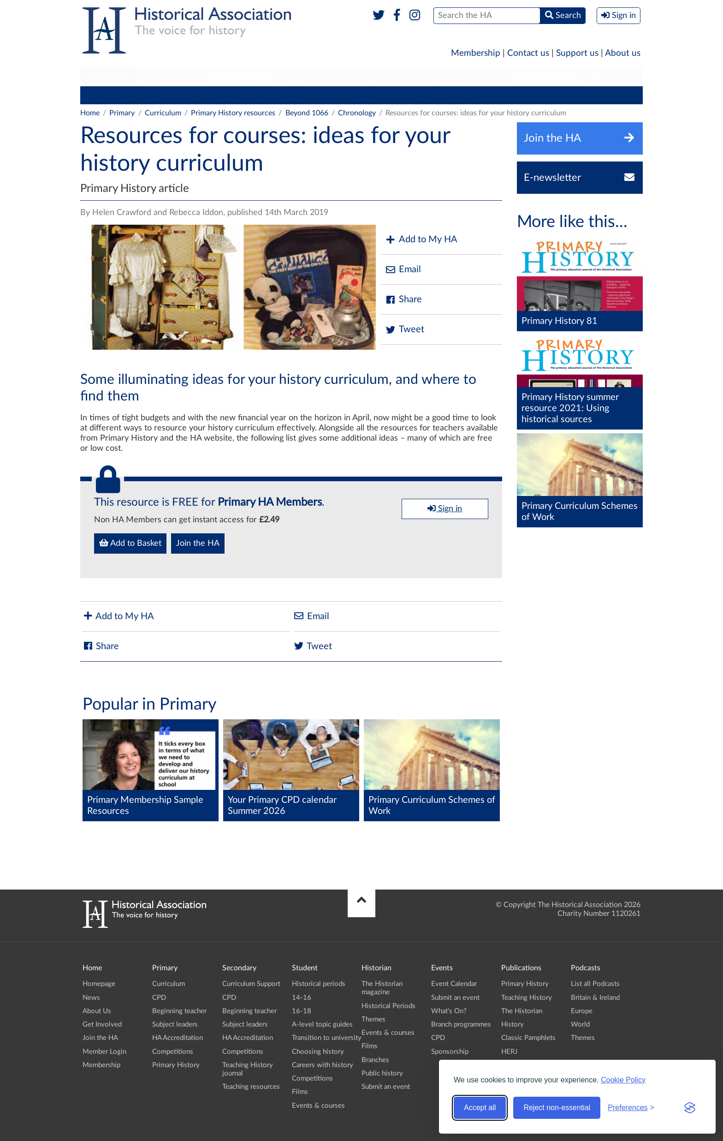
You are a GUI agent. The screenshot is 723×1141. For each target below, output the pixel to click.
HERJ (509, 1051)
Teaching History (526, 997)
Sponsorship (449, 1051)
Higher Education (319, 76)
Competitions (391, 95)
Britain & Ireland (595, 997)
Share (403, 300)
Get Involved (102, 1024)
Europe (582, 1011)
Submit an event (386, 1086)
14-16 (301, 997)
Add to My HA (421, 240)
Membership (475, 53)
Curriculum (103, 95)
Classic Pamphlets (528, 1037)
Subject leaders (260, 95)
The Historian (521, 1011)
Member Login (104, 1051)
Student (239, 76)
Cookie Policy (623, 1080)
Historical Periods (388, 1006)
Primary (109, 76)
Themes (373, 1019)
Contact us (528, 53)
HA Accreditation (327, 95)
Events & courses (318, 1105)
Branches (610, 76)
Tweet (404, 330)
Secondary (174, 76)
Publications (473, 76)
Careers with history (322, 1065)
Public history (382, 1073)
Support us (577, 53)
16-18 (301, 1011)
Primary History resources (233, 113)
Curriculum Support (251, 983)
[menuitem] (109, 77)
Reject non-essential (556, 1107)
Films (300, 1091)
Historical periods (318, 983)
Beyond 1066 (306, 113)
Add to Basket (130, 543)
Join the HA (197, 543)
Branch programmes (461, 1024)
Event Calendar (454, 983)
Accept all (480, 1107)
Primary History (452, 95)
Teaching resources (251, 1086)
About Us (97, 1011)
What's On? (449, 1011)
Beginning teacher (193, 95)
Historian (402, 76)
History (512, 1024)
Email (403, 270)
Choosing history (318, 1051)
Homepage (99, 983)
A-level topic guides (322, 1024)
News (91, 997)
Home (90, 113)
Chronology (357, 113)
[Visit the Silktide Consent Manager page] (690, 1108)
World (580, 1024)
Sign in (444, 508)
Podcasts (545, 76)
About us (622, 53)
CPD (142, 95)
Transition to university (327, 1037)
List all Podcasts (595, 983)
